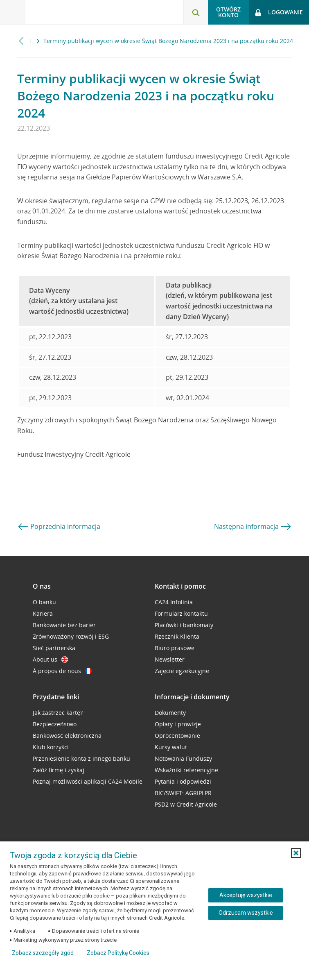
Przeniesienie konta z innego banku (81, 758)
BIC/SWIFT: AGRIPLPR (183, 793)
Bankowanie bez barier (64, 625)
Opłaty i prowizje (178, 724)
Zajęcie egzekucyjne (182, 671)
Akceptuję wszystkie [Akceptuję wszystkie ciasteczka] (245, 895)
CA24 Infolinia (174, 602)
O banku (44, 602)
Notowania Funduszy (183, 758)
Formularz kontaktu (181, 613)
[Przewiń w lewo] (21, 41)
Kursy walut (171, 747)
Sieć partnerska (54, 648)
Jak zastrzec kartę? (58, 712)
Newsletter (170, 659)
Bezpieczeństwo (55, 724)
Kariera (43, 613)
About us (50, 659)
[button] (296, 853)
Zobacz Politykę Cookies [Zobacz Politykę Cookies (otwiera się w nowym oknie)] (118, 953)
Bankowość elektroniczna (67, 735)
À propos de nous (62, 671)
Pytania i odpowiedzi (183, 781)
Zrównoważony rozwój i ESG (71, 636)
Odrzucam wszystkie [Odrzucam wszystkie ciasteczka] (246, 912)
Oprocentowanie (177, 735)
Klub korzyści (51, 747)
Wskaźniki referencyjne (186, 770)
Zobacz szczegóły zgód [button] (43, 953)
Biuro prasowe (174, 648)
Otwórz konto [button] (228, 12)
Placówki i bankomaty (184, 625)
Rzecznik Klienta (177, 636)
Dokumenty (170, 712)
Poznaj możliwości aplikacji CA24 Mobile (87, 781)
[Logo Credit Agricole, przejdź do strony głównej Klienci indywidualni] (68, 12)
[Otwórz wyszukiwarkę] (195, 12)
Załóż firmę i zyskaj (58, 770)
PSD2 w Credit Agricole (186, 804)
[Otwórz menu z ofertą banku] (12, 12)
